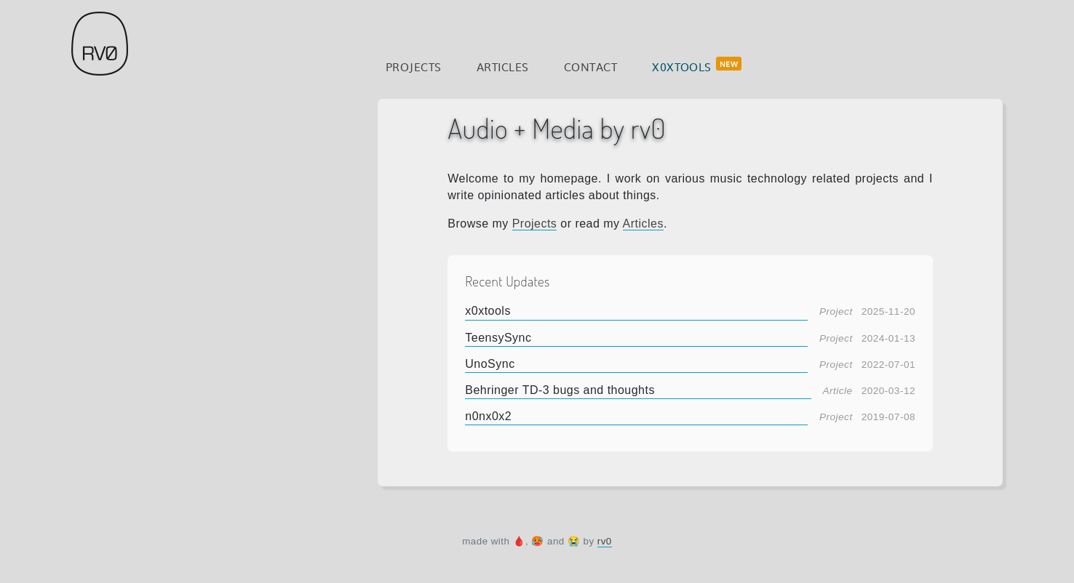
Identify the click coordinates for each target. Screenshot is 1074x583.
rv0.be (99, 44)
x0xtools (682, 66)
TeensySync (498, 337)
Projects (414, 66)
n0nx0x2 (488, 416)
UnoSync (489, 364)
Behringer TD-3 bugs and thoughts (560, 390)
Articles (503, 66)
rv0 (604, 541)
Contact (590, 66)
